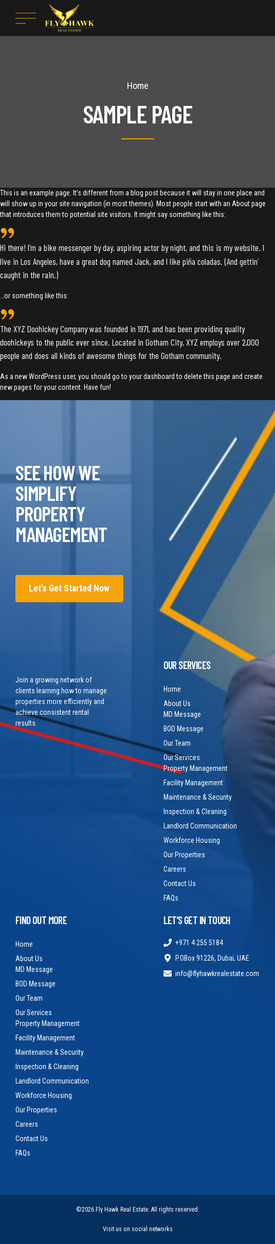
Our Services (181, 757)
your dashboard (152, 376)
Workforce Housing (191, 840)
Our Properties (184, 855)
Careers (174, 869)
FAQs (170, 898)
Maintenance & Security (197, 797)
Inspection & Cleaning (195, 811)
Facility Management (193, 783)
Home (138, 85)
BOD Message (183, 729)
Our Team (177, 743)
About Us (177, 703)
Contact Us (179, 883)
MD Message (182, 714)
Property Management (195, 768)
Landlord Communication (200, 826)
